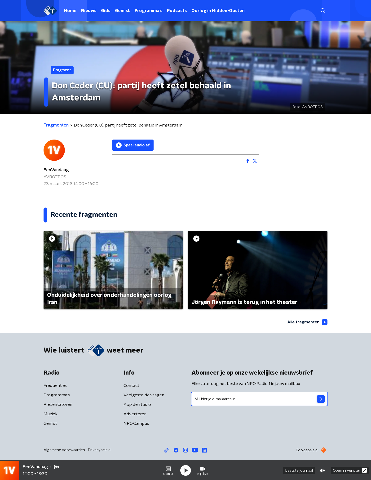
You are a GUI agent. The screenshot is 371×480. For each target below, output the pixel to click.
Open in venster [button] (350, 470)
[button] (168, 470)
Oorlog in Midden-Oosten (218, 11)
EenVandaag (56, 170)
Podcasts (177, 11)
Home (70, 11)
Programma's (148, 11)
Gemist (122, 11)
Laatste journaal (299, 470)
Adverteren (135, 414)
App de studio (137, 405)
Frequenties (55, 386)
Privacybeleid (99, 450)
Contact (131, 386)
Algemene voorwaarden (64, 450)
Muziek (50, 414)
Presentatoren (58, 405)
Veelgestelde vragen (144, 395)
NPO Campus (136, 423)
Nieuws (88, 11)
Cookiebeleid (307, 450)
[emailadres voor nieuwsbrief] (259, 399)
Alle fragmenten (306, 322)
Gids (105, 11)
